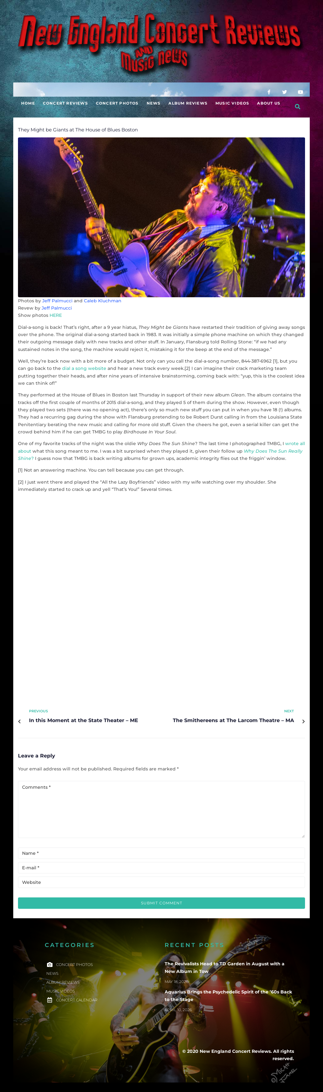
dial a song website (84, 368)
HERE (56, 315)
